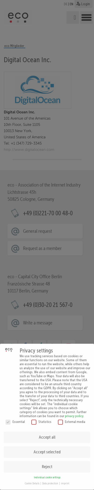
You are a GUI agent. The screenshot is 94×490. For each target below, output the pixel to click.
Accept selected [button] (47, 447)
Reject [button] (47, 462)
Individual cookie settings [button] (47, 473)
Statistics (41, 418)
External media (71, 418)
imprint (65, 479)
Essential (15, 418)
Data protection (50, 479)
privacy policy (74, 412)
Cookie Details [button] (32, 479)
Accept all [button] (47, 433)
